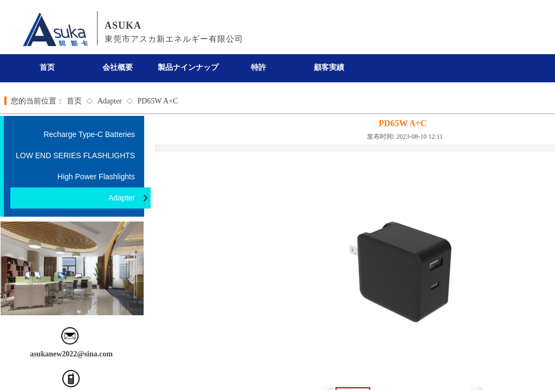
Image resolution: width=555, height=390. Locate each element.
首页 (47, 67)
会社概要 (117, 67)
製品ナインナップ (188, 67)
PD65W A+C (157, 101)
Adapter (110, 101)
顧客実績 (329, 67)
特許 (258, 67)
